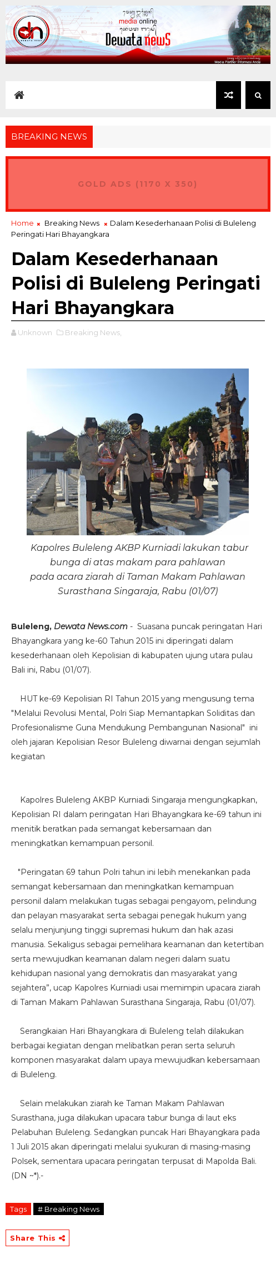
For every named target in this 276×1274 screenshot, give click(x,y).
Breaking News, (93, 332)
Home (22, 222)
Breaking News (71, 222)
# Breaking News (68, 1209)
